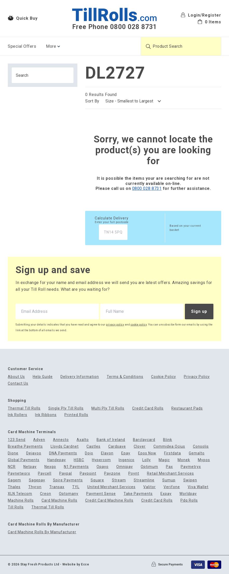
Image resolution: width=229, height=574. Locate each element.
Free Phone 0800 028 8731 (114, 27)
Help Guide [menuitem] (43, 377)
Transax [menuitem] (56, 487)
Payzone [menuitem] (112, 473)
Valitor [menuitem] (149, 487)
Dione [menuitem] (13, 453)
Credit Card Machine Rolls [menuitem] (109, 500)
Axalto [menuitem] (83, 440)
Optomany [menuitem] (68, 494)
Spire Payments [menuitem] (68, 480)
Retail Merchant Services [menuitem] (170, 473)
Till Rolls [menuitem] (16, 507)
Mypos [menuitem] (204, 460)
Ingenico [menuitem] (126, 460)
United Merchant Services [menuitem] (111, 487)
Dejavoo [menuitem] (33, 453)
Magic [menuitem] (164, 460)
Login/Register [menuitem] (201, 15)
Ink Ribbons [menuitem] (46, 415)
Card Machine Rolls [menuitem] (59, 500)
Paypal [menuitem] (65, 473)
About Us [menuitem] (16, 377)
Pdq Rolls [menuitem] (189, 500)
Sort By (92, 101)
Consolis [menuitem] (201, 446)
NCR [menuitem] (12, 467)
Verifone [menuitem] (172, 487)
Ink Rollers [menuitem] (17, 415)
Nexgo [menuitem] (50, 467)
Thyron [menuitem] (35, 487)
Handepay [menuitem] (56, 460)
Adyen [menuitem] (39, 440)
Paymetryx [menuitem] (191, 467)
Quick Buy (23, 18)
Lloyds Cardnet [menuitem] (65, 446)
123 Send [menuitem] (16, 440)
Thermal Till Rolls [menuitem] (24, 408)
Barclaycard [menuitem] (144, 440)
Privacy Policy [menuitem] (197, 377)
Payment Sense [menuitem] (101, 494)
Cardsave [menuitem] (117, 446)
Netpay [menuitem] (30, 467)
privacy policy (115, 324)
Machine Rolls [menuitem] (21, 500)
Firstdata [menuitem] (172, 453)
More (51, 46)
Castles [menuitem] (93, 446)
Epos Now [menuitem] (147, 453)
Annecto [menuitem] (61, 440)
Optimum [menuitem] (149, 467)
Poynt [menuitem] (133, 473)
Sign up (199, 311)
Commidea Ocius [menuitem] (169, 446)
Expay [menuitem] (166, 494)
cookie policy (139, 324)
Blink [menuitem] (167, 440)
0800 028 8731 (147, 188)
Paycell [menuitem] (44, 473)
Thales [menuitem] (14, 487)
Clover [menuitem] (140, 446)
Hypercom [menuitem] (101, 460)
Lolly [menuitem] (146, 460)
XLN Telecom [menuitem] (20, 494)
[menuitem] (201, 21)
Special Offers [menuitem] (22, 46)
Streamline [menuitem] (144, 480)
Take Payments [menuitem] (138, 494)
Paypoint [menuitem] (88, 473)
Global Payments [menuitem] (23, 460)
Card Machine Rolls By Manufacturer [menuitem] (42, 532)
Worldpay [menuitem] (188, 494)
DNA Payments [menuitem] (63, 453)
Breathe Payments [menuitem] (25, 446)
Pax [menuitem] (169, 467)
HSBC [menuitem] (79, 460)
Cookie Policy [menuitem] (163, 377)
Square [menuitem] (97, 480)
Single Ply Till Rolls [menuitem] (66, 408)
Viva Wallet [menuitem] (198, 487)
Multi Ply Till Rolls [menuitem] (107, 408)
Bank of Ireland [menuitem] (111, 440)
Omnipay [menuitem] (124, 467)
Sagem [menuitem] (14, 480)
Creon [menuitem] (45, 494)
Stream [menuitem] (119, 480)
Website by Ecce (75, 564)
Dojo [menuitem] (89, 453)
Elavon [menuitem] (107, 453)
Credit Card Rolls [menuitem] (148, 408)
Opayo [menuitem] (103, 467)
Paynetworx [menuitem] (19, 473)
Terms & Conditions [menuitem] (125, 377)
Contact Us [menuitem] (18, 383)
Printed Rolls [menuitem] (76, 415)
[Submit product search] (148, 46)
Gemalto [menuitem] (197, 453)
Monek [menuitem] (184, 460)
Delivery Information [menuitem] (79, 377)
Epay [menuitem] (125, 453)
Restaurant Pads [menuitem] (187, 408)
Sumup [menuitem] (169, 480)
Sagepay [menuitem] (37, 480)
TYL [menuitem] (75, 487)
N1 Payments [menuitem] (76, 467)
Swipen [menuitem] (190, 480)
